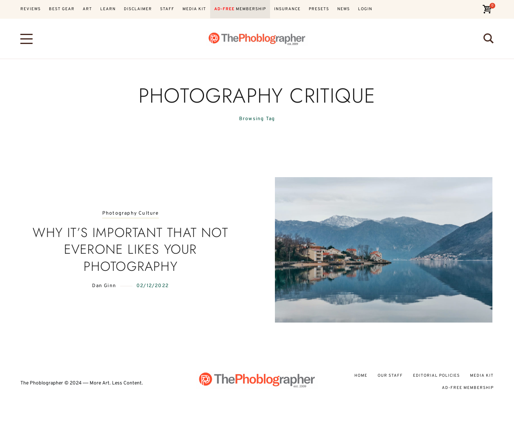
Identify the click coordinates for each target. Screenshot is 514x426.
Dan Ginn (104, 286)
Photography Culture (130, 214)
